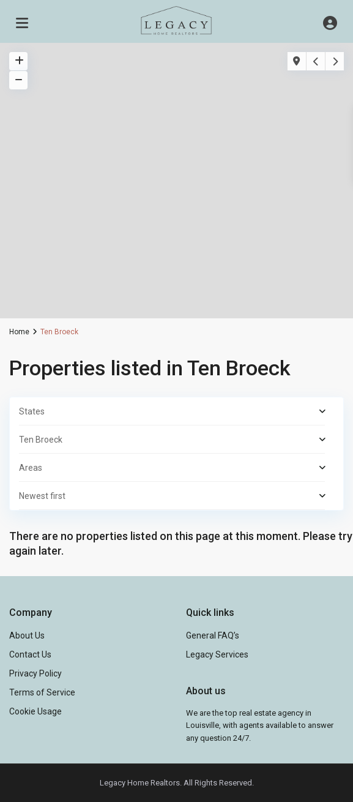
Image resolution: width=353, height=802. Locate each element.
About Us (27, 635)
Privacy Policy (35, 673)
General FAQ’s (212, 635)
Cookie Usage (35, 711)
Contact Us (30, 654)
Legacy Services (217, 654)
